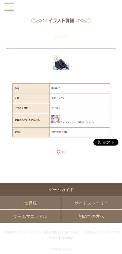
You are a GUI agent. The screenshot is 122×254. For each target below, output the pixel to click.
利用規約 (9, 232)
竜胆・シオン (58, 98)
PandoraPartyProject (61, 6)
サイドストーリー (91, 203)
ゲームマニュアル (30, 216)
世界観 (30, 203)
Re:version (67, 237)
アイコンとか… (68, 122)
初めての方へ (91, 216)
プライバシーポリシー (31, 232)
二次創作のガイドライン (96, 232)
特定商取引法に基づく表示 (62, 232)
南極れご (56, 88)
